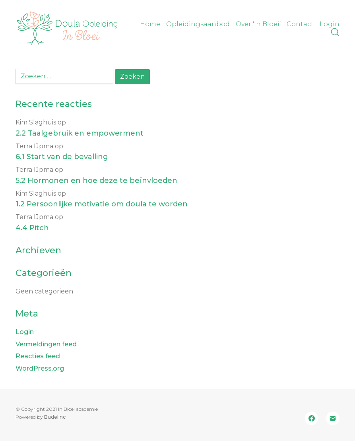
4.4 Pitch (32, 227)
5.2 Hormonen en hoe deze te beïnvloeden (96, 180)
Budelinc (55, 417)
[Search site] (335, 32)
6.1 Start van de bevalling (62, 156)
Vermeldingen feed (46, 344)
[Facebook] (311, 418)
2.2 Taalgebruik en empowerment (80, 133)
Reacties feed (38, 356)
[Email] (332, 418)
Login (25, 332)
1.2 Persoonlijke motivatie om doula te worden (102, 204)
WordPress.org (40, 368)
